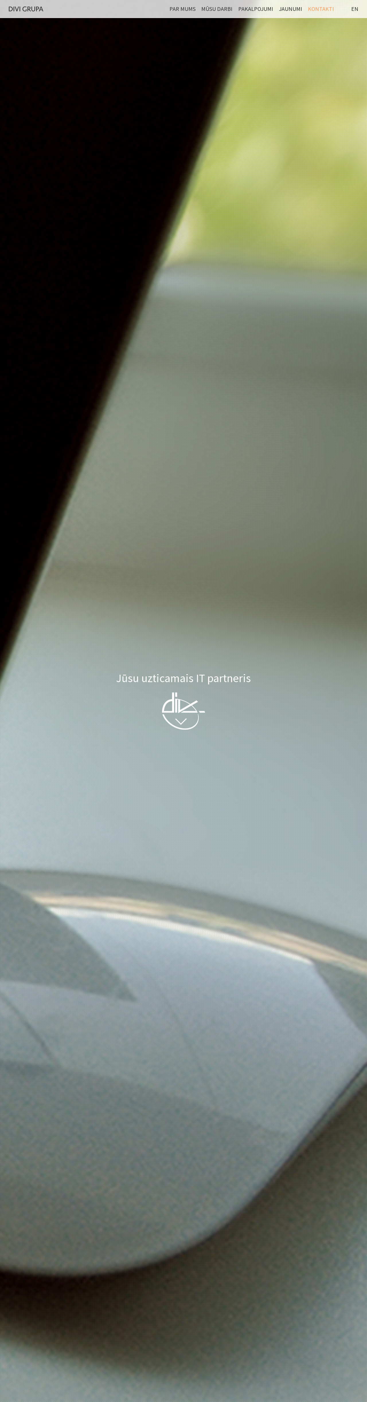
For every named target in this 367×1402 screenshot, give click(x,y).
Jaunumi (290, 8)
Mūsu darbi (217, 8)
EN (354, 8)
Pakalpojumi (255, 8)
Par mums (182, 8)
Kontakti (321, 8)
